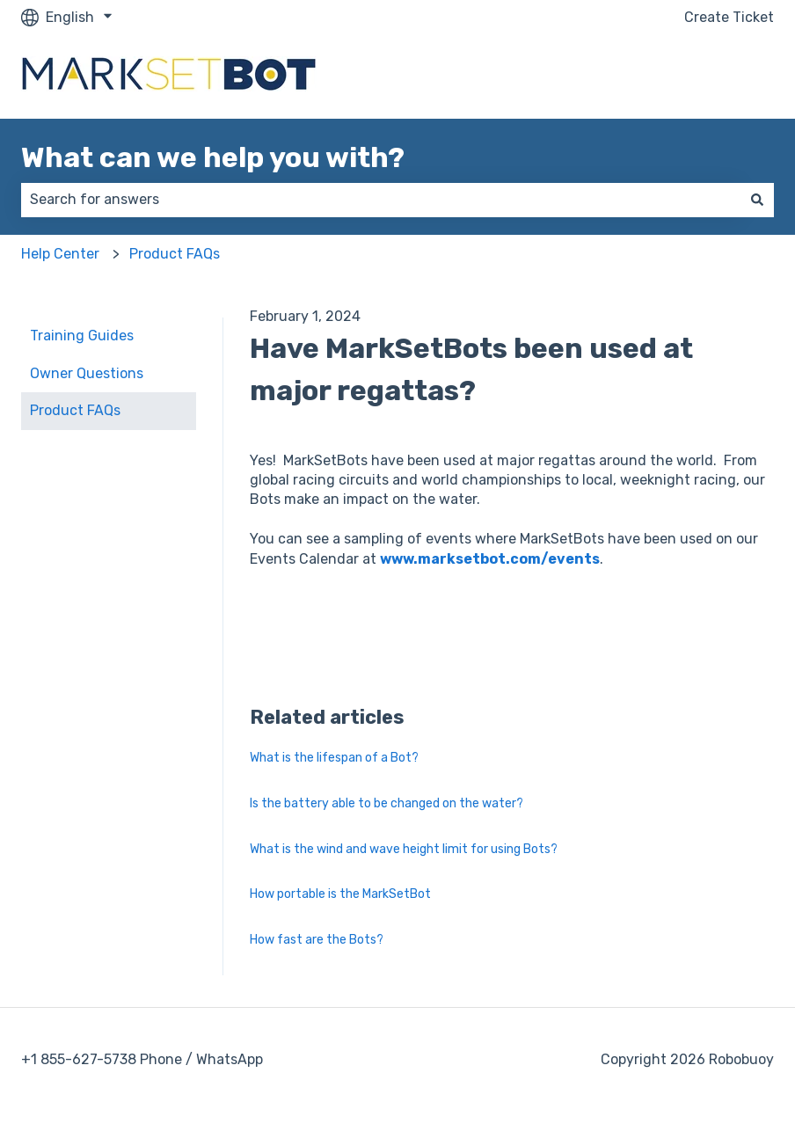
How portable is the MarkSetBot (340, 894)
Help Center (60, 253)
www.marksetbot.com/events (490, 559)
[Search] (757, 199)
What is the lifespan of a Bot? (334, 757)
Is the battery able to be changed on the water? (386, 803)
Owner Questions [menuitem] (86, 373)
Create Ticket (729, 17)
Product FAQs (174, 253)
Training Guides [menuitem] (82, 335)
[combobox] (380, 199)
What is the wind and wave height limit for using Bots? (404, 849)
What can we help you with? (213, 157)
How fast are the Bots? (316, 939)
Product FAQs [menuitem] (75, 410)
